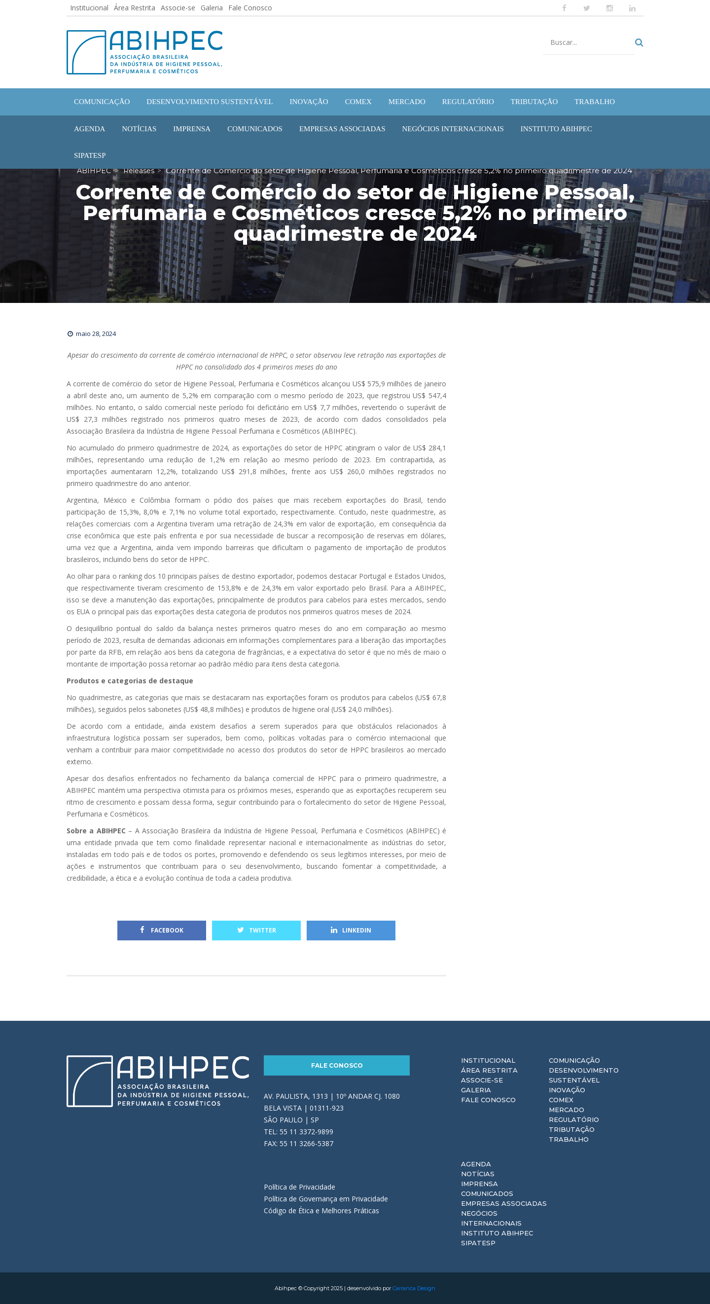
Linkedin (351, 930)
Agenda (476, 1164)
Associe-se (178, 7)
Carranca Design (413, 1288)
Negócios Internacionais (491, 1218)
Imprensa (479, 1184)
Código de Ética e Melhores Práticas (321, 1210)
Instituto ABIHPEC (497, 1233)
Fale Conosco (250, 7)
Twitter (256, 930)
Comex (561, 1100)
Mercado (566, 1110)
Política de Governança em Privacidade (326, 1198)
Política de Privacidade (299, 1187)
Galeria (212, 7)
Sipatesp (478, 1243)
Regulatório (574, 1119)
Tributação (572, 1129)
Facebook (161, 930)
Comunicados (487, 1193)
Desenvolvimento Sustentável (584, 1075)
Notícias (478, 1174)
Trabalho (569, 1139)
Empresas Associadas (504, 1203)
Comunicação (574, 1060)
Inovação (567, 1090)
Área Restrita (134, 7)
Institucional (89, 7)
